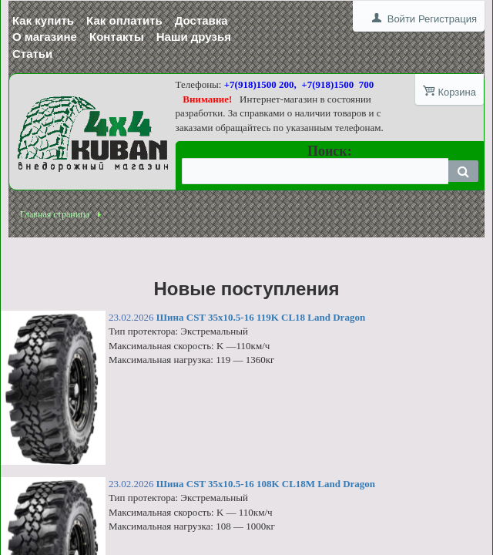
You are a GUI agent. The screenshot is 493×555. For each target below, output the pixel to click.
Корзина (457, 92)
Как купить (43, 20)
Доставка (201, 20)
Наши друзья (193, 36)
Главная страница (54, 214)
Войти (401, 19)
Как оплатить (124, 20)
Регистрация (447, 19)
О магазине (44, 36)
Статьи (32, 53)
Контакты (116, 36)
